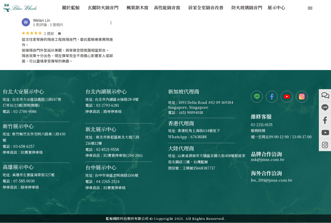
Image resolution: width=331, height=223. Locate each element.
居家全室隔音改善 (207, 7)
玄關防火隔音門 (104, 7)
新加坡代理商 (183, 91)
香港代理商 (181, 123)
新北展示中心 (100, 129)
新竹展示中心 (18, 126)
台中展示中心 (100, 167)
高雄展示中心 (18, 167)
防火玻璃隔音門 (246, 7)
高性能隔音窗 (168, 7)
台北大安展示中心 (23, 91)
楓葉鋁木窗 (137, 7)
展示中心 (276, 7)
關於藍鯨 (72, 7)
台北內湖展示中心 (106, 91)
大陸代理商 (181, 148)
